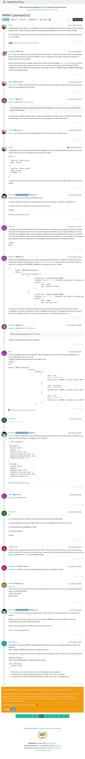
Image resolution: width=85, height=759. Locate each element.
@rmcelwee (18, 130)
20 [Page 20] (41, 716)
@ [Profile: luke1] (11, 436)
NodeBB (40, 748)
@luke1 (33, 433)
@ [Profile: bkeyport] (12, 497)
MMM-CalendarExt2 (26, 102)
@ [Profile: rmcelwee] (13, 133)
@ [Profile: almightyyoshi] (14, 569)
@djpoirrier (20, 257)
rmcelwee (12, 99)
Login (13, 709)
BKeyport (12, 195)
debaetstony (13, 642)
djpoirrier (12, 226)
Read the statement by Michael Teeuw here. (42, 9)
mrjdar (11, 25)
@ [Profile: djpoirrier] (12, 328)
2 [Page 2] (24, 716)
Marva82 (11, 583)
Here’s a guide (64, 63)
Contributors (56, 748)
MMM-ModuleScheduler (47, 262)
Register (7, 709)
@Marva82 (34, 610)
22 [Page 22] (50, 716)
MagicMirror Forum (15, 2)
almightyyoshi (13, 547)
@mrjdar (20, 51)
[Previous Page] (17, 716)
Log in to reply (78, 19)
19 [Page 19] (37, 716)
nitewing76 (12, 51)
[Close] (81, 690)
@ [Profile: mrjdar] (11, 54)
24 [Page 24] (59, 716)
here (68, 313)
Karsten (57, 745)
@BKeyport (17, 494)
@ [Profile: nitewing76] (13, 85)
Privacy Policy (46, 750)
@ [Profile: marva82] (12, 613)
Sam (39, 745)
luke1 (10, 351)
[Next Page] (67, 716)
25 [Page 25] (63, 716)
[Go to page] (28, 716)
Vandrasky (12, 418)
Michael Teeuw (51, 743)
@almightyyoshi (23, 566)
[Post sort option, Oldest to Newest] (69, 19)
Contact (37, 750)
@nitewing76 (18, 82)
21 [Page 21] (46, 716)
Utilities (6, 19)
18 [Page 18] (32, 716)
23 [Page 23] (55, 716)
